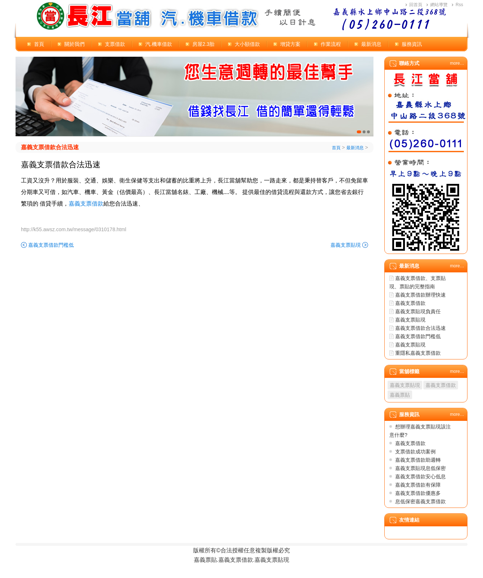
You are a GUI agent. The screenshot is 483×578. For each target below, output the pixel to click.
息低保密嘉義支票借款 (420, 501)
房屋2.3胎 (203, 44)
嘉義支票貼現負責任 (418, 311)
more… (457, 63)
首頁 (39, 44)
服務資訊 (412, 44)
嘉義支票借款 (410, 303)
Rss (459, 4)
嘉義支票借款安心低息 (420, 476)
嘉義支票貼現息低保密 (420, 468)
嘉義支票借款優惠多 (418, 493)
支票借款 (115, 44)
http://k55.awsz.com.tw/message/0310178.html (73, 229)
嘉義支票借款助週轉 (418, 460)
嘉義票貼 (400, 395)
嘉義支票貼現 (345, 245)
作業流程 (331, 44)
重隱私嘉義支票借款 (418, 353)
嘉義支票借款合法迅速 (50, 147)
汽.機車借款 (158, 44)
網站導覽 (439, 4)
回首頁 (415, 4)
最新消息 (371, 44)
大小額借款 (247, 44)
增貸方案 (290, 44)
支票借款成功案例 (415, 451)
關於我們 (74, 44)
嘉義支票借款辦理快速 (420, 295)
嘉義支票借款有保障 (418, 485)
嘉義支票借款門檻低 (51, 245)
